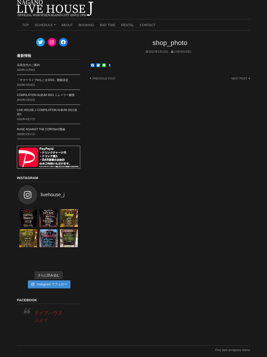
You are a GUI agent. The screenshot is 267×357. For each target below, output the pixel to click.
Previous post (104, 78)
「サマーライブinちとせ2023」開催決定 (42, 80)
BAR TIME (107, 25)
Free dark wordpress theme (232, 350)
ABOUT (67, 25)
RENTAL (127, 25)
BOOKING (86, 25)
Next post (239, 78)
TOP (25, 25)
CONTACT (148, 25)
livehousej (182, 51)
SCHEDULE (46, 26)
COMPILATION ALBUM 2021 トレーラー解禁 (46, 95)
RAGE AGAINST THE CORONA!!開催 (41, 129)
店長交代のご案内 (28, 65)
